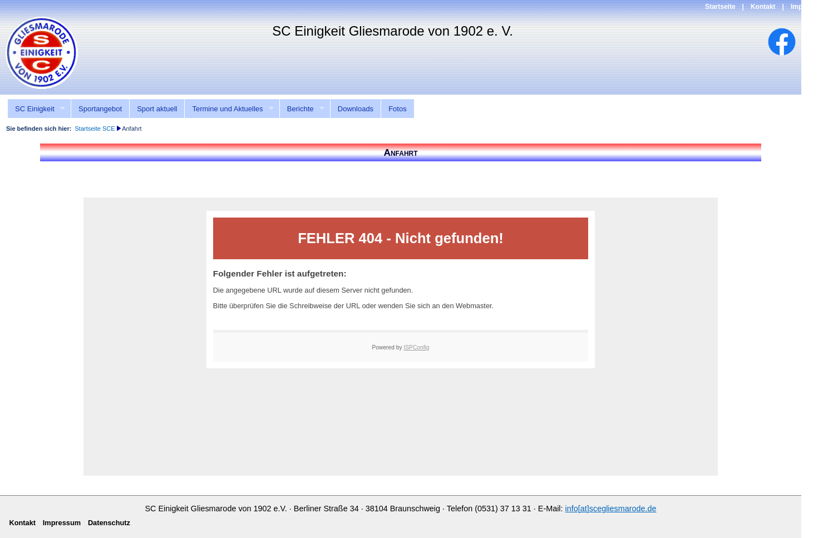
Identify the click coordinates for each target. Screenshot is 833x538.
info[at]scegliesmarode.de (611, 508)
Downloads (355, 109)
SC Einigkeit (36, 109)
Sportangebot (100, 109)
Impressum (808, 7)
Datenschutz (109, 523)
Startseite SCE (95, 128)
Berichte (301, 109)
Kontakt (763, 7)
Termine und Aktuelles (229, 109)
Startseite (720, 7)
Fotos (397, 109)
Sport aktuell (157, 109)
